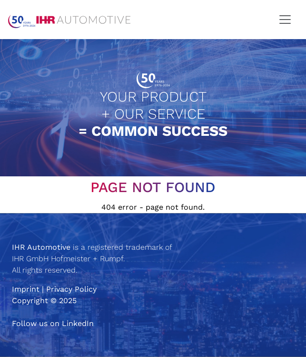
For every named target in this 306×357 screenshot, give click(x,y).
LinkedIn (78, 323)
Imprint (25, 289)
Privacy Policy (71, 289)
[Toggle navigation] (285, 19)
